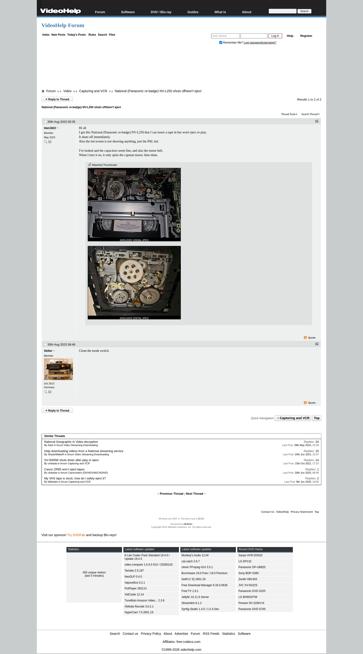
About (246, 12)
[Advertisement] (181, 68)
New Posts (58, 34)
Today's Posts (76, 34)
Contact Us (267, 511)
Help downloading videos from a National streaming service (83, 451)
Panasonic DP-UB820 (252, 567)
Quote (310, 338)
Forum (100, 12)
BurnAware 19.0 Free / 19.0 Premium (205, 573)
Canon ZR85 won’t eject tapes (64, 469)
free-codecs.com (188, 642)
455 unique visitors (94, 572)
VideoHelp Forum (62, 25)
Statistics (228, 633)
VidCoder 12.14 (134, 594)
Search (102, 34)
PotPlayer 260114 (136, 588)
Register (306, 36)
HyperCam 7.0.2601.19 (139, 612)
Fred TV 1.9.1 (190, 591)
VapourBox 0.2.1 (135, 582)
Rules (92, 34)
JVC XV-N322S (247, 585)
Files (112, 34)
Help (290, 36)
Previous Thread (171, 493)
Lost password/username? (260, 42)
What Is (220, 12)
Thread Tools (288, 114)
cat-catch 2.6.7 (191, 561)
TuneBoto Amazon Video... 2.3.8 (144, 600)
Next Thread (194, 493)
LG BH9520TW (247, 597)
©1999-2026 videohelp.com (181, 649)
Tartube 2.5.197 (134, 570)
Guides (193, 12)
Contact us (130, 633)
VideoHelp (282, 511)
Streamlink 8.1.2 (192, 603)
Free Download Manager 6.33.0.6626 (205, 585)
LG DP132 (244, 561)
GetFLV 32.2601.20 (194, 579)
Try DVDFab (76, 535)
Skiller (48, 350)
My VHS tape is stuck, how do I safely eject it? (75, 478)
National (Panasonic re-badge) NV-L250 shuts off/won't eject (158, 91)
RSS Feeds (211, 633)
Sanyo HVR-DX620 (250, 555)
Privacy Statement (302, 511)
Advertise (181, 633)
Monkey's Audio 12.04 (195, 555)
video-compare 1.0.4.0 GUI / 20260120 (148, 564)
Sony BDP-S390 (248, 573)
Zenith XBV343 (247, 579)
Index (46, 34)
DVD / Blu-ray (161, 12)
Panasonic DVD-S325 (252, 591)
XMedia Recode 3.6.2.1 (139, 606)
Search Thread (309, 114)
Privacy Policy (151, 633)
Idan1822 (50, 128)
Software (128, 12)
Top (317, 418)
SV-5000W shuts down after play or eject (71, 460)
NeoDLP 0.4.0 (133, 576)
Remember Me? (231, 42)
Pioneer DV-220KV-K (251, 603)
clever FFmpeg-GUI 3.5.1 (197, 567)
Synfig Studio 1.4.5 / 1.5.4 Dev (200, 609)
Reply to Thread (57, 99)
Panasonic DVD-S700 (252, 609)
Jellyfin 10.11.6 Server (195, 597)
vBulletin (187, 523)
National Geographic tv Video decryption (71, 441)
